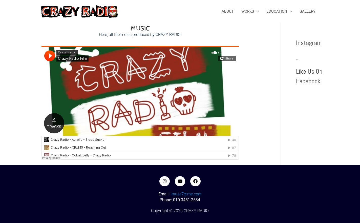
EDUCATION (276, 11)
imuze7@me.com (186, 194)
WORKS (247, 11)
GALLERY (307, 11)
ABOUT (228, 11)
